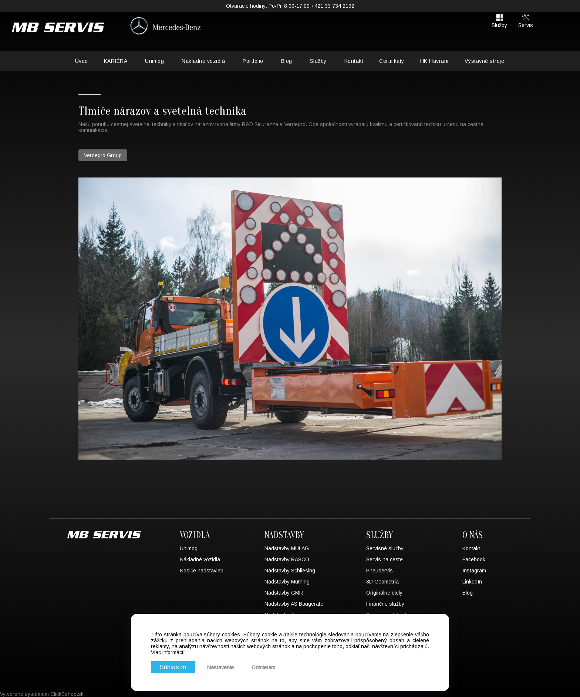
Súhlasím (173, 667)
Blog (286, 61)
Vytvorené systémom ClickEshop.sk (42, 694)
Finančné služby (385, 604)
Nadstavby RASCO (286, 559)
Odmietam (263, 667)
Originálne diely (384, 593)
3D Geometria (382, 582)
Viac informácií (168, 652)
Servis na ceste (384, 559)
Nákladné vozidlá (203, 61)
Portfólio (253, 61)
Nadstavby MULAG (286, 548)
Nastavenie (220, 667)
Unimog (154, 61)
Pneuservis (379, 570)
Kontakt (354, 61)
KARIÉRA (116, 61)
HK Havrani (434, 61)
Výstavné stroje (485, 61)
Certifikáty (391, 61)
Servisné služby (385, 548)
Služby (318, 61)
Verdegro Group (103, 155)
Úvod (81, 61)
